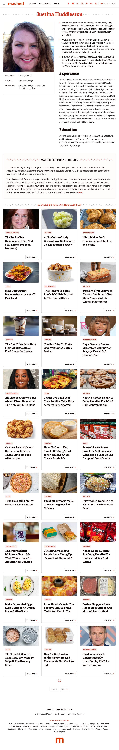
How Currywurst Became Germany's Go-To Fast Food (20, 294)
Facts (8, 286)
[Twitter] (77, 4)
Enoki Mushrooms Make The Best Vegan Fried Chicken (59, 504)
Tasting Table (50, 729)
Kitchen (86, 286)
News (47, 393)
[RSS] (95, 4)
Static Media (46, 714)
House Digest (15, 726)
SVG (41, 729)
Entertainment (12, 233)
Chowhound (19, 724)
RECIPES (32, 3)
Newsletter (107, 4)
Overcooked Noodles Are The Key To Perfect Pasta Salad (98, 504)
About (50, 709)
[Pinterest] (86, 4)
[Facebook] (68, 4)
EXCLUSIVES (45, 3)
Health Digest (103, 724)
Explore (39, 724)
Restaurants (88, 233)
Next (64, 689)
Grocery (48, 233)
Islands (35, 726)
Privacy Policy (64, 709)
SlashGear (33, 729)
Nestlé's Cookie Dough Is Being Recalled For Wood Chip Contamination (98, 401)
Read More (31, 257)
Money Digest (63, 726)
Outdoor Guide (89, 726)
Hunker (26, 726)
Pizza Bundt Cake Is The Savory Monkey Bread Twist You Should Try (59, 607)
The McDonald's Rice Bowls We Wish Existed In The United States (58, 294)
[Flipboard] (91, 4)
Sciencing (12, 729)
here (80, 192)
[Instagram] (82, 4)
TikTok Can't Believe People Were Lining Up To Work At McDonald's (58, 554)
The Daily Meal (64, 729)
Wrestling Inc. (59, 732)
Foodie (48, 724)
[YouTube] (73, 4)
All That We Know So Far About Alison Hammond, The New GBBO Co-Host (20, 401)
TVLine (97, 729)
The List (76, 729)
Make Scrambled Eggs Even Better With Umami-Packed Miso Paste (20, 607)
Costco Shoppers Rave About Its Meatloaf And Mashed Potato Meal (97, 607)
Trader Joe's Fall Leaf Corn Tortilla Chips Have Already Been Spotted (59, 401)
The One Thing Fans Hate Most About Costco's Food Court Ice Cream (20, 348)
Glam (84, 724)
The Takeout (87, 729)
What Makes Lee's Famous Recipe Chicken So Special (97, 241)
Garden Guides (73, 724)
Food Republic (59, 724)
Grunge (92, 724)
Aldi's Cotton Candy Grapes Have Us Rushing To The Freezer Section (59, 241)
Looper (52, 726)
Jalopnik (43, 726)
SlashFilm (22, 729)
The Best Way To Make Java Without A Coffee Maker (58, 348)
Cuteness (30, 724)
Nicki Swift (75, 726)
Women (106, 729)
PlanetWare (102, 726)
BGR (10, 724)
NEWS (56, 3)
